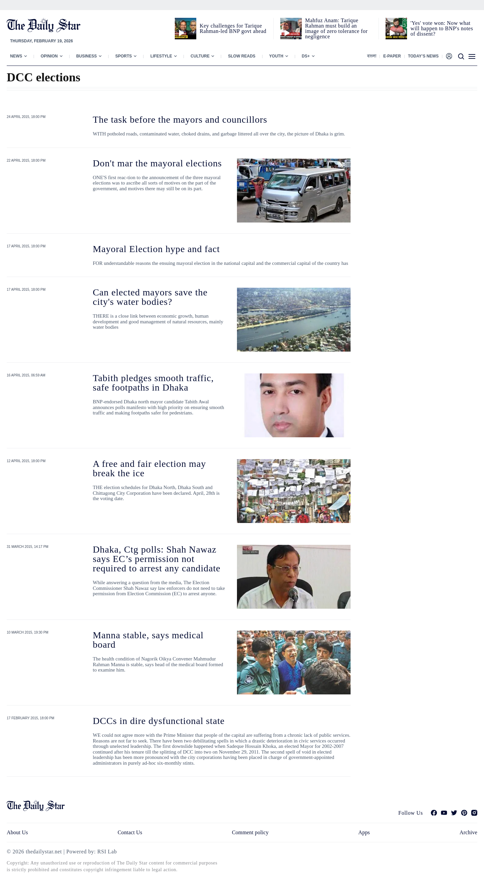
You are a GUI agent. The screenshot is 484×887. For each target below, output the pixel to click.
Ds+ (306, 56)
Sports (123, 56)
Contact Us (130, 832)
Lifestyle (161, 56)
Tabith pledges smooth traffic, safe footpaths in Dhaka (153, 383)
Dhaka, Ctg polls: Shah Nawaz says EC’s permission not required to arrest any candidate (156, 558)
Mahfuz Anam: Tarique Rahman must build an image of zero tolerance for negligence (336, 28)
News (16, 56)
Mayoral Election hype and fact (156, 249)
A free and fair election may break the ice (149, 468)
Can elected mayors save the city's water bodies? (150, 297)
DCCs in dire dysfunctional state (159, 721)
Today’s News (423, 56)
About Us (17, 832)
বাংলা (371, 56)
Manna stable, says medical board (148, 640)
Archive (468, 832)
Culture (200, 56)
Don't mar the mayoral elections (157, 163)
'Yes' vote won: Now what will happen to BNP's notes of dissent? (441, 28)
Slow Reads (241, 56)
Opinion (49, 56)
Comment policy (250, 832)
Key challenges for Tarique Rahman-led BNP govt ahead (233, 28)
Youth (276, 56)
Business (86, 56)
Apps (364, 832)
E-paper (392, 56)
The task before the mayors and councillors (180, 119)
